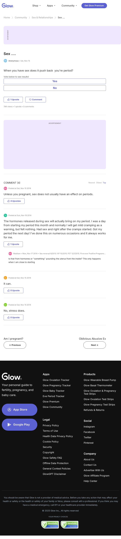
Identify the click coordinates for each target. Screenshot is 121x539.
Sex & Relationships (42, 17)
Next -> (94, 345)
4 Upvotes (14, 201)
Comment (35, 99)
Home (7, 17)
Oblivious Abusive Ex (92, 338)
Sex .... (61, 17)
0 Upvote (13, 290)
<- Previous (15, 345)
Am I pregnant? (13, 338)
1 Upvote (13, 99)
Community (21, 17)
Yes (54, 81)
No (55, 87)
